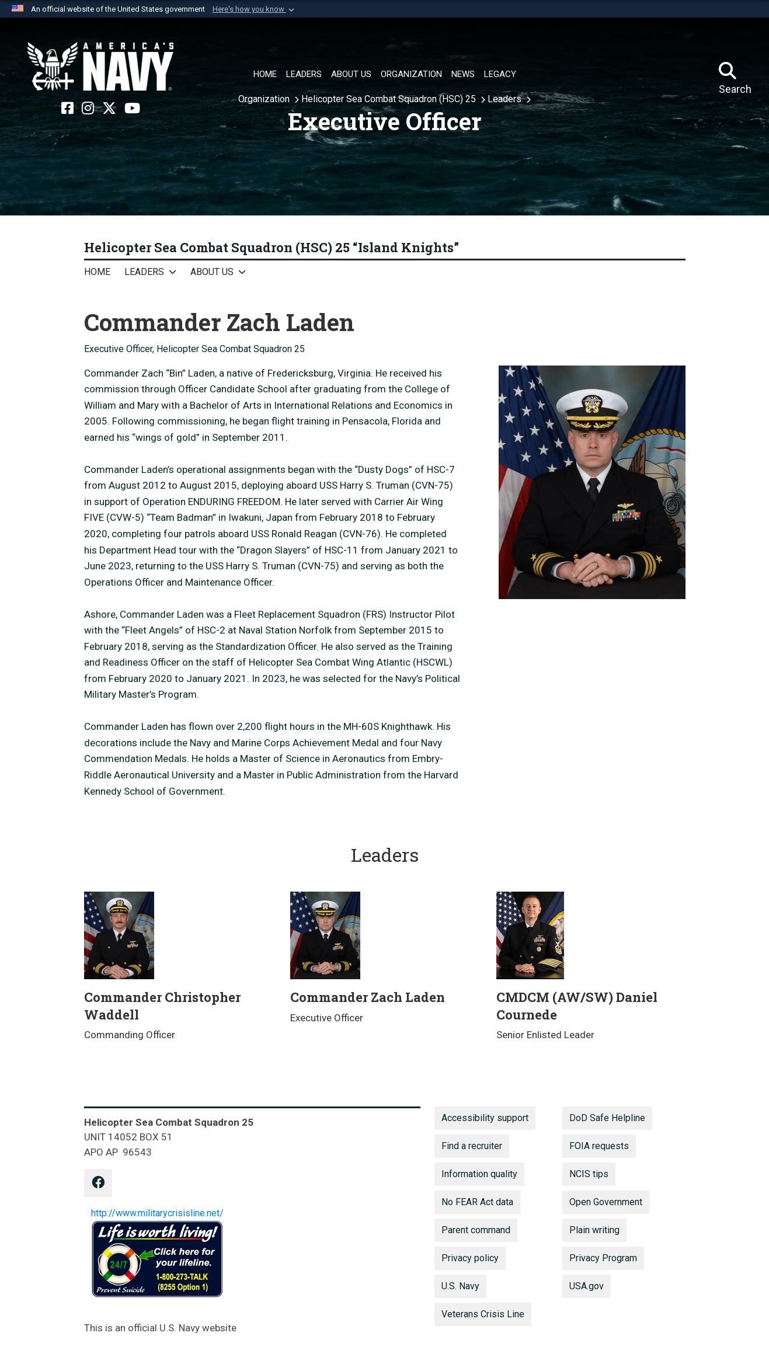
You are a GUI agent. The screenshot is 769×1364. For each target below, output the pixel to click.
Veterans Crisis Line (482, 1314)
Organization (265, 99)
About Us (212, 271)
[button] (255, 9)
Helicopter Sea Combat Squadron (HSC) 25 (389, 99)
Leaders (506, 99)
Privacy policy (470, 1258)
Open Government (605, 1202)
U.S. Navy (460, 1286)
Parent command (475, 1230)
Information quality (479, 1173)
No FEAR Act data (477, 1202)
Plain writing (594, 1230)
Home (97, 271)
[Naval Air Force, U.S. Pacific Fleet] (100, 66)
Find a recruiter (471, 1145)
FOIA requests (599, 1145)
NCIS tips (588, 1173)
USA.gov (586, 1286)
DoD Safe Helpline (607, 1117)
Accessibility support (484, 1117)
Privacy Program (603, 1258)
